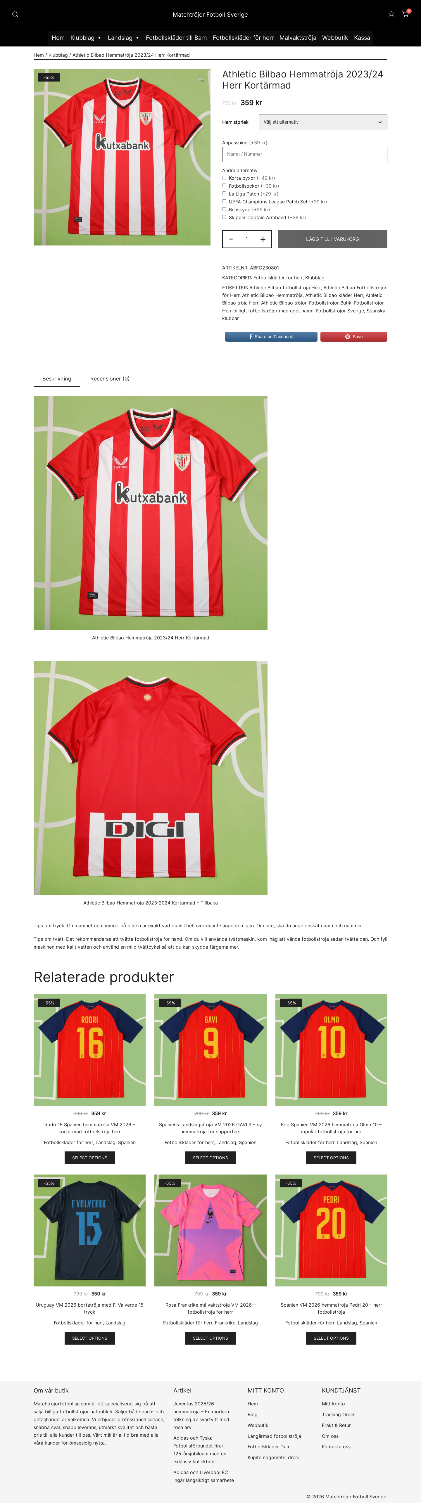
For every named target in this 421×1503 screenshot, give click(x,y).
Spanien (127, 1142)
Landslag (124, 37)
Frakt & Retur (336, 1425)
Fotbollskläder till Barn (176, 37)
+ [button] (263, 238)
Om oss (330, 1436)
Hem (58, 37)
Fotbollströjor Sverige (340, 311)
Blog (253, 1414)
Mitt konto (333, 1404)
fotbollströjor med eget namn (280, 311)
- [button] (231, 238)
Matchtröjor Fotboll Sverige (210, 14)
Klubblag (86, 37)
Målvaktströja (297, 37)
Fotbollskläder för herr (243, 37)
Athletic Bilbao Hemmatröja (272, 295)
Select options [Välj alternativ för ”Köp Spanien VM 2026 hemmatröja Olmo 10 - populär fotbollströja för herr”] (331, 1157)
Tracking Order (338, 1414)
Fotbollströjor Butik (330, 303)
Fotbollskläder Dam (269, 1447)
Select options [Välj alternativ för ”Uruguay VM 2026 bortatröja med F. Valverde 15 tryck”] (89, 1338)
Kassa (362, 37)
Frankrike (225, 1323)
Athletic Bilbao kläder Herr (334, 295)
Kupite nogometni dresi (273, 1457)
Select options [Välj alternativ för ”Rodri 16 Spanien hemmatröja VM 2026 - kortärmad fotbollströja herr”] (89, 1157)
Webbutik (335, 37)
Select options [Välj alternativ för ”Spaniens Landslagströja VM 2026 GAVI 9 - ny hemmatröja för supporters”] (210, 1157)
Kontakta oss (336, 1447)
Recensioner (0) (110, 379)
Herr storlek (235, 122)
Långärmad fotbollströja (274, 1436)
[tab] (57, 379)
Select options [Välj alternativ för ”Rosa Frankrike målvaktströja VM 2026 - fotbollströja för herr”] (210, 1338)
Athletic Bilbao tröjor (283, 303)
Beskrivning (56, 379)
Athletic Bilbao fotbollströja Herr (285, 287)
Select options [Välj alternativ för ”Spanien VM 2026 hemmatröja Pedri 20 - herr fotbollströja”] (331, 1338)
